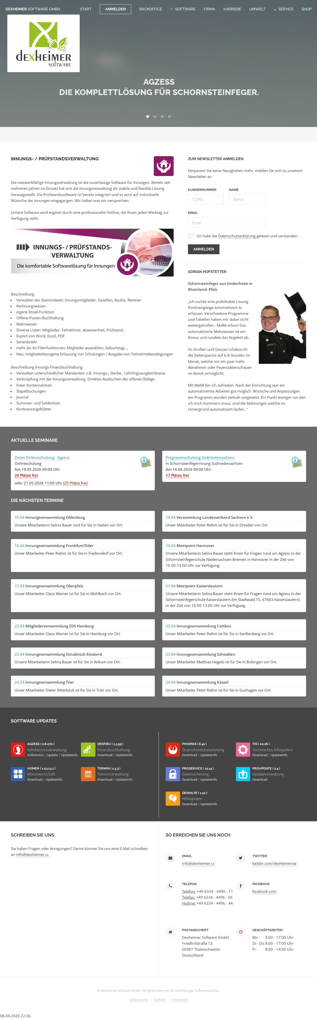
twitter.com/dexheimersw (274, 863)
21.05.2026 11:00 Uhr (43, 482)
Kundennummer (202, 190)
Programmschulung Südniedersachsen (200, 457)
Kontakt (159, 999)
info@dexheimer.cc (32, 854)
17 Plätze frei (177, 475)
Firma (209, 9)
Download (105, 755)
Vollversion (35, 755)
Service (283, 9)
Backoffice (150, 9)
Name (233, 190)
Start (85, 9)
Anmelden (115, 9)
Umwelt (257, 9)
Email (193, 213)
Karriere (232, 9)
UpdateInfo (69, 755)
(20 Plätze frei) (75, 482)
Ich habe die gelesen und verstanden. (247, 236)
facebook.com (264, 891)
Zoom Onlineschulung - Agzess (42, 457)
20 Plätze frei (26, 475)
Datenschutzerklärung (237, 235)
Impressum (179, 999)
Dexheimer (32, 9)
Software (185, 9)
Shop (307, 9)
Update (52, 755)
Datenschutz (138, 999)
